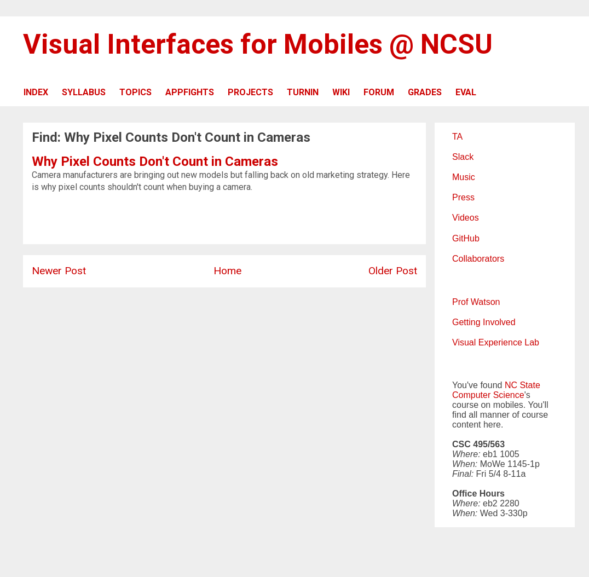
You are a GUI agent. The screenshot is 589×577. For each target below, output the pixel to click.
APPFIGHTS (189, 92)
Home (227, 270)
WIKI (341, 92)
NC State (522, 385)
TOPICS (135, 92)
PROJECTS (250, 92)
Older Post (392, 270)
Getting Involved (484, 322)
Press (463, 197)
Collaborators (478, 258)
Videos (465, 217)
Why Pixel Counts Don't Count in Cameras (155, 161)
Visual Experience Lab (495, 342)
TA (457, 136)
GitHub (466, 238)
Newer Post (59, 270)
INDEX (36, 92)
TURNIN (303, 92)
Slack (462, 156)
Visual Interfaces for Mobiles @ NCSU (258, 44)
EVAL (465, 92)
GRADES (425, 92)
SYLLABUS (84, 92)
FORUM (378, 92)
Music (463, 177)
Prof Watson (476, 302)
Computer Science (488, 395)
